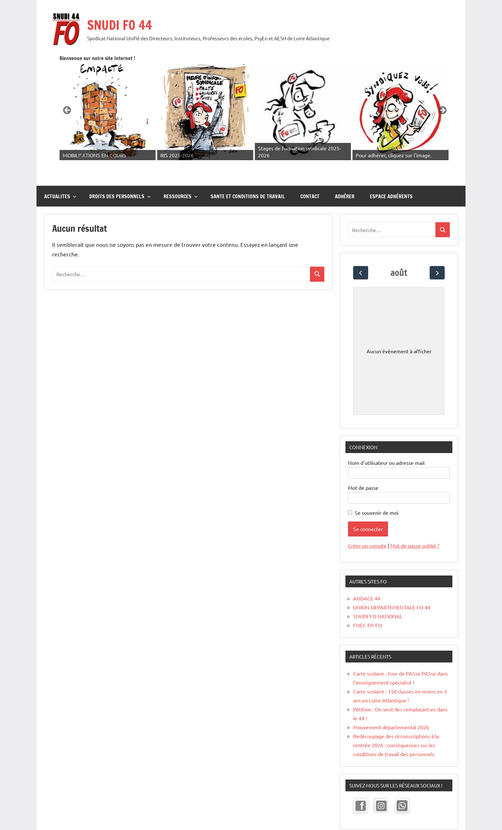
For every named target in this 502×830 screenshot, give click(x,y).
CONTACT (310, 175)
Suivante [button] (442, 100)
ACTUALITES (60, 175)
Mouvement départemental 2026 (391, 706)
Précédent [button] (149, 100)
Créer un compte (367, 525)
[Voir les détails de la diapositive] (179, 102)
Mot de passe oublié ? (414, 525)
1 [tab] (292, 146)
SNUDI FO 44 (119, 25)
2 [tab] (299, 146)
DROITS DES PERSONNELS (120, 175)
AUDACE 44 (366, 578)
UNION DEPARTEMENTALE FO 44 (391, 586)
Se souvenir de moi (376, 492)
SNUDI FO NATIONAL (377, 595)
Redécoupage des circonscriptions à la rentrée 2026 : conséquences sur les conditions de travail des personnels (396, 724)
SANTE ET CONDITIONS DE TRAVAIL (248, 175)
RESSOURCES (181, 175)
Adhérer (344, 175)
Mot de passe (363, 467)
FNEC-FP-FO (367, 604)
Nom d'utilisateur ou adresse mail (386, 442)
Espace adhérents (391, 175)
